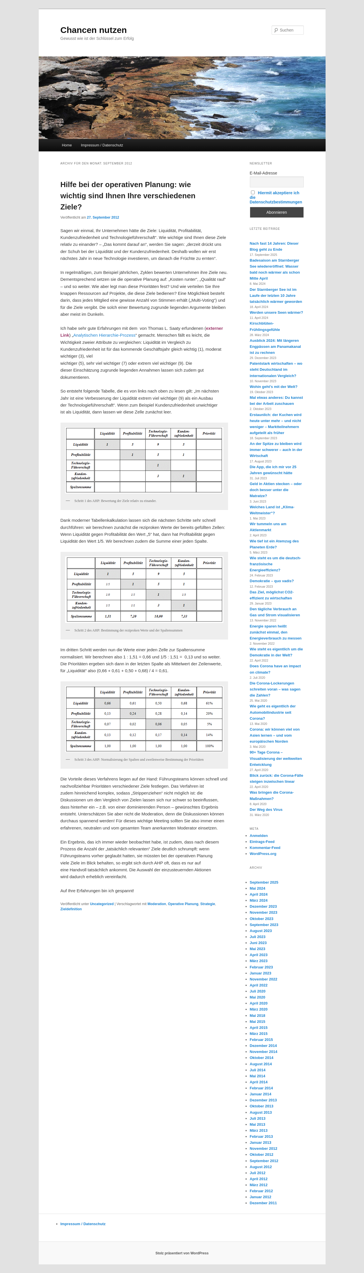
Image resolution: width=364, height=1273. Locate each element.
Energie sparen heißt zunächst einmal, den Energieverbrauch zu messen (276, 632)
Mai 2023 (257, 949)
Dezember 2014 (263, 1045)
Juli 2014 (258, 1070)
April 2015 (259, 1027)
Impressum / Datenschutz (102, 145)
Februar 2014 (261, 1088)
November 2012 (263, 1148)
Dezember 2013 (263, 1100)
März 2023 (259, 961)
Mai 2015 (257, 1021)
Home (67, 145)
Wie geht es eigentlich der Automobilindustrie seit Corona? (273, 712)
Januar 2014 (260, 1094)
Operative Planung (183, 904)
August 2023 (261, 931)
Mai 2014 (257, 1076)
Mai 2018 (257, 1015)
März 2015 (259, 1033)
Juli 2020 (258, 991)
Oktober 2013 (261, 1106)
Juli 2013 (258, 1118)
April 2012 (259, 1179)
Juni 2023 (258, 943)
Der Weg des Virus (266, 809)
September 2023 (264, 925)
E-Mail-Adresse (263, 173)
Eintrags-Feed (262, 841)
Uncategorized (102, 904)
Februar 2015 (261, 1039)
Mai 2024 (257, 888)
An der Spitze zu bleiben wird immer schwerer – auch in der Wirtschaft (276, 450)
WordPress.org (263, 854)
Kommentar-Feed (265, 848)
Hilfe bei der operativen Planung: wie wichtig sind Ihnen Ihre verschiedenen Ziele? (128, 195)
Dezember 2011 (263, 1203)
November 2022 (263, 979)
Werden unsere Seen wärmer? (276, 312)
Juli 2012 (258, 1173)
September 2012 (264, 1161)
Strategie (207, 904)
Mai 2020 (257, 997)
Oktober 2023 (261, 919)
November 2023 (263, 912)
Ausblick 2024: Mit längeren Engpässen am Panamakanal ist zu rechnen (275, 346)
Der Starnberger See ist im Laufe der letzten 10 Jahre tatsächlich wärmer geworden (276, 295)
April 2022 (259, 985)
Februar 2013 (261, 1136)
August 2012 (261, 1167)
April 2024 (259, 894)
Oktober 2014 (261, 1058)
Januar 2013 (260, 1142)
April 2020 (259, 1003)
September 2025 (264, 882)
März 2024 (259, 900)
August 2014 (261, 1064)
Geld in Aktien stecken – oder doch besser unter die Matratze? (276, 490)
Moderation (156, 904)
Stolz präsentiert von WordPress (182, 1253)
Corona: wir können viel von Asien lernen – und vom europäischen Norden (275, 735)
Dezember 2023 (263, 906)
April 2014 (259, 1082)
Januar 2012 (260, 1197)
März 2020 (259, 1009)
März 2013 (259, 1130)
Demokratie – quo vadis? (272, 581)
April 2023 (259, 955)
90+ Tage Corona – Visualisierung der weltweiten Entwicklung (276, 758)
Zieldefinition (71, 909)
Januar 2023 (260, 973)
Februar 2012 (261, 1191)
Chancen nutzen (94, 30)
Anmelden (259, 835)
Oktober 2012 (261, 1154)
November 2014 (263, 1052)
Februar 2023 (261, 967)
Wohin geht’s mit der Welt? (274, 387)
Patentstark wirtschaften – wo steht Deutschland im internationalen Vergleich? (276, 369)
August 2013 (261, 1112)
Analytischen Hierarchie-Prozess (104, 335)
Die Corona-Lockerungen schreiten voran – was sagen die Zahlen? (275, 689)
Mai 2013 (257, 1124)
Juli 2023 (258, 937)
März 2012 (259, 1185)
